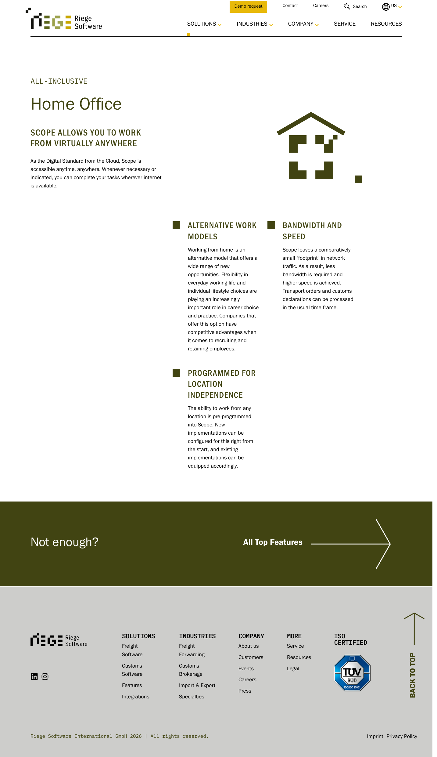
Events (246, 669)
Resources (386, 25)
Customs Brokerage (190, 671)
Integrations (135, 697)
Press (244, 691)
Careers (320, 6)
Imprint (375, 737)
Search (360, 7)
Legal (293, 669)
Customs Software (132, 671)
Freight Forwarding (192, 651)
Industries (252, 25)
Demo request (249, 7)
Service (345, 25)
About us (248, 647)
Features (132, 686)
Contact (290, 6)
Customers (250, 658)
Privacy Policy (401, 737)
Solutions (201, 25)
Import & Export (197, 686)
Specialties (191, 697)
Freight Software (132, 651)
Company (300, 25)
